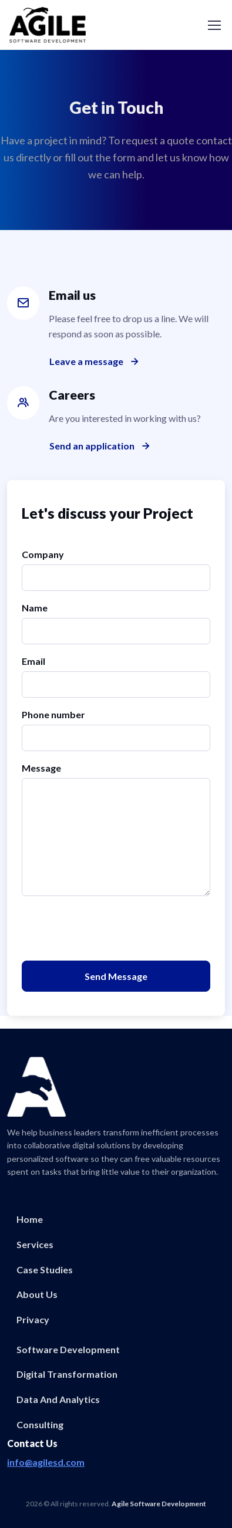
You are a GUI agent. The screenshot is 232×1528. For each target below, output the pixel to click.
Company (43, 554)
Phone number (53, 714)
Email (33, 661)
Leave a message (95, 361)
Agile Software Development (159, 1503)
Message (41, 767)
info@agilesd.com (46, 1462)
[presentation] (111, 928)
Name (35, 607)
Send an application (100, 446)
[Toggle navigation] (214, 25)
